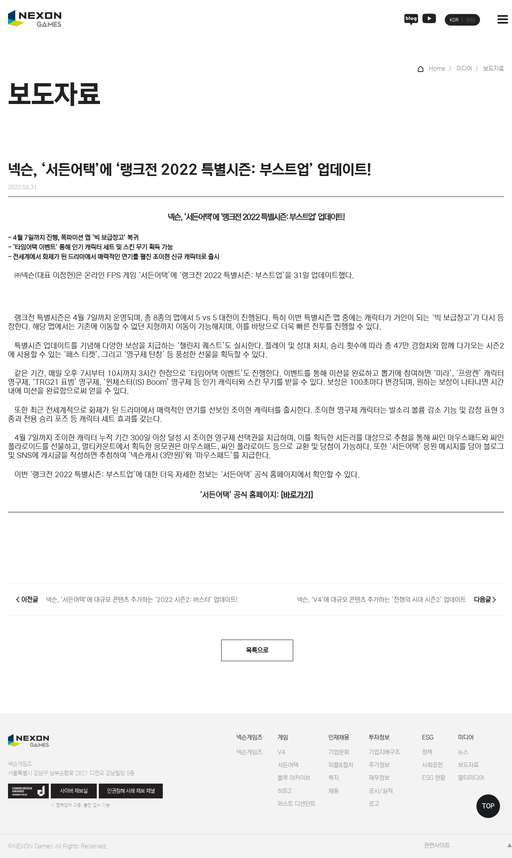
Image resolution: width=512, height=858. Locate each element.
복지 (333, 777)
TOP (488, 806)
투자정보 (379, 737)
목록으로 (257, 650)
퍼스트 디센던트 (297, 803)
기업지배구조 (384, 752)
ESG (427, 737)
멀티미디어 (471, 777)
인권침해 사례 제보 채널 (131, 791)
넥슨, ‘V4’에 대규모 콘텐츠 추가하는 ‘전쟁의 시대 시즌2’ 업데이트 (381, 599)
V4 (281, 752)
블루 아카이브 (294, 777)
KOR (454, 20)
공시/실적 (381, 791)
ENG (470, 20)
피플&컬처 (340, 765)
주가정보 (379, 765)
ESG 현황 (433, 777)
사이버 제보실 (74, 791)
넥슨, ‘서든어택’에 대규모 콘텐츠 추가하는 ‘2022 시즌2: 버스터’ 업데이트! (142, 599)
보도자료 (468, 765)
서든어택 (288, 765)
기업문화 (338, 752)
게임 (283, 737)
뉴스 (463, 752)
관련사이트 (437, 845)
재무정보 (379, 777)
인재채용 (338, 737)
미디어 (466, 737)
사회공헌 (432, 765)
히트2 (285, 791)
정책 (427, 752)
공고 (374, 803)
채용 (333, 791)
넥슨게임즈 (249, 737)
